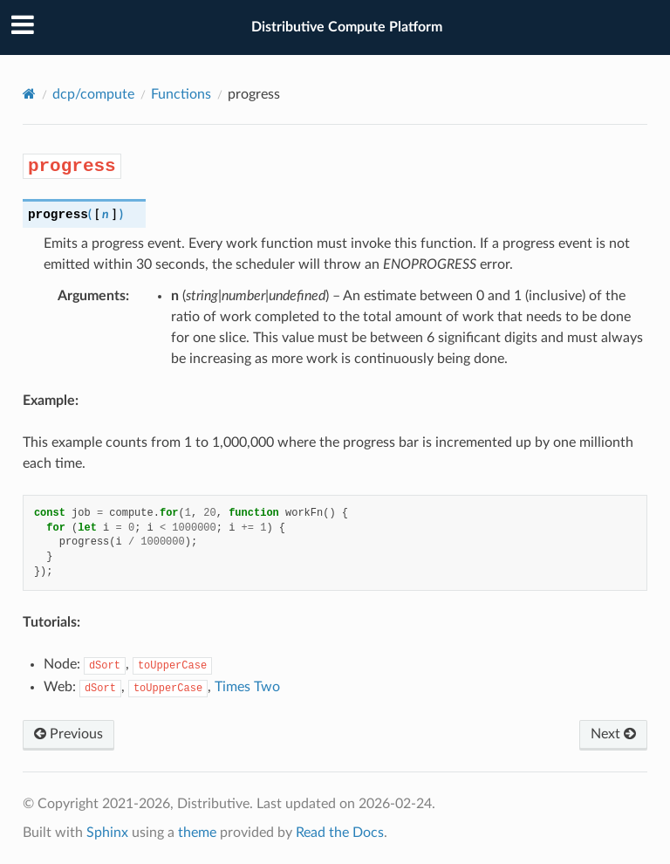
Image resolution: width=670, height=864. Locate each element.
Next (613, 734)
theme (197, 833)
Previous (68, 734)
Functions (181, 94)
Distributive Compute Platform (346, 27)
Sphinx (107, 833)
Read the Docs (340, 833)
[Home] (29, 93)
